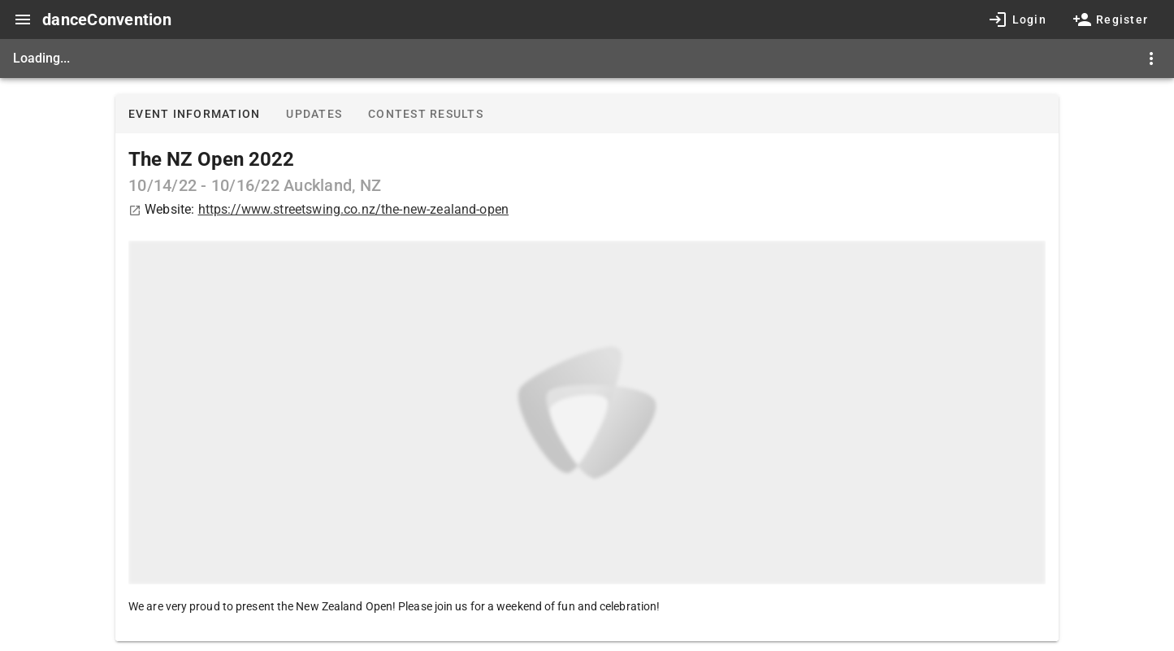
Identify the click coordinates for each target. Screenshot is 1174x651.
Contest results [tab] (425, 113)
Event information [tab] (194, 113)
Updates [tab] (314, 113)
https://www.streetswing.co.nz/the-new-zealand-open (353, 209)
